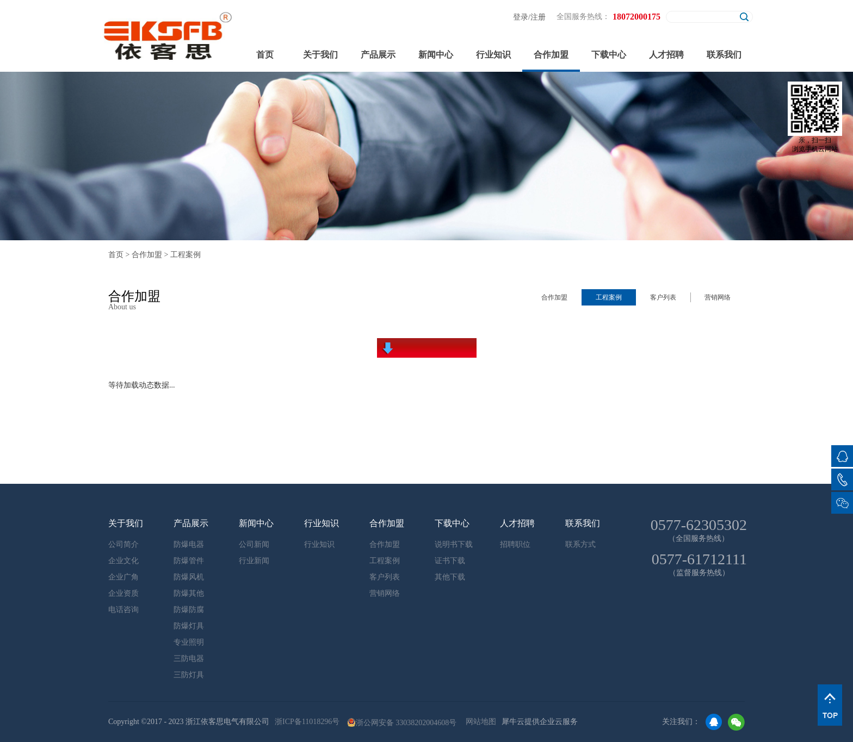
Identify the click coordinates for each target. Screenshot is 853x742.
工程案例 (185, 255)
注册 (538, 17)
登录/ (521, 17)
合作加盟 (147, 255)
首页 (265, 54)
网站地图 (479, 722)
